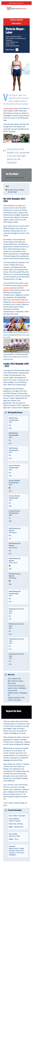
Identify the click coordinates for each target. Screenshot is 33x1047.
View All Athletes (16, 20)
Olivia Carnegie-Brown (19, 302)
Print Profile (16, 23)
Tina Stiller (24, 285)
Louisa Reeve (18, 205)
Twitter (17, 49)
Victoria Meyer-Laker (10, 108)
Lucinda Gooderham (10, 288)
